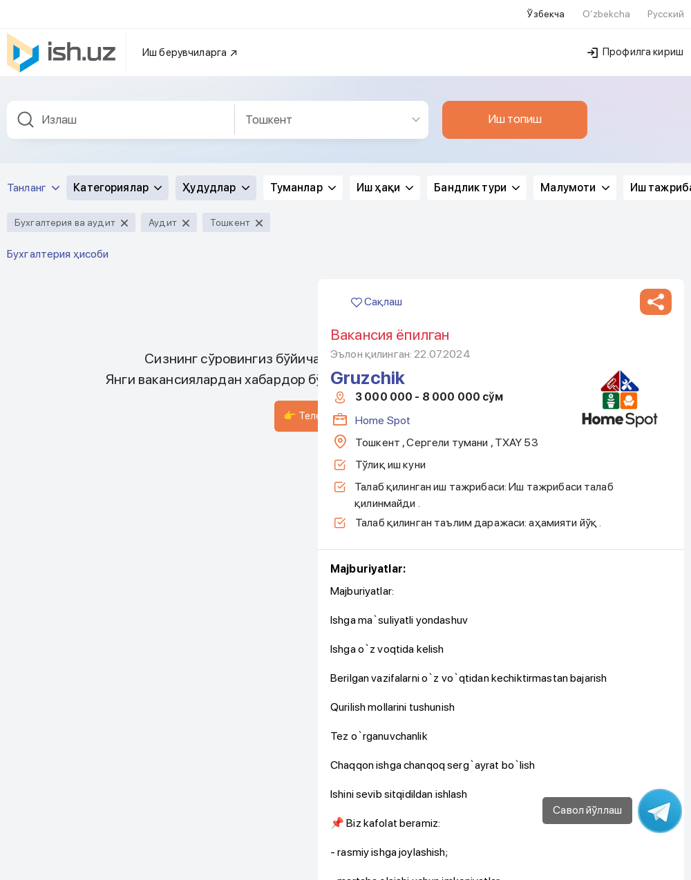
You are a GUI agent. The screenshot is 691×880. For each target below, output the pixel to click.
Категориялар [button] (117, 179)
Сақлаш (376, 293)
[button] (656, 293)
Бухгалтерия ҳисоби (58, 245)
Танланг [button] (33, 179)
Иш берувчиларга (190, 44)
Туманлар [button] (303, 179)
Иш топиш (515, 110)
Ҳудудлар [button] (215, 179)
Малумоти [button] (574, 179)
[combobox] (121, 112)
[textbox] (121, 112)
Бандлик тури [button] (477, 179)
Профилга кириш (635, 43)
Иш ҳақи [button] (385, 179)
